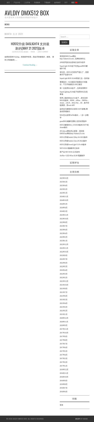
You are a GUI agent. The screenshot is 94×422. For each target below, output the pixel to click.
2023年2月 (63, 237)
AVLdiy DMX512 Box (27, 12)
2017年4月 (63, 355)
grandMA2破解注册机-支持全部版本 (73, 121)
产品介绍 (17, 2)
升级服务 (37, 2)
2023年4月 (63, 233)
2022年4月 (63, 270)
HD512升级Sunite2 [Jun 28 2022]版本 (73, 141)
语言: (74, 2)
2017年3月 (63, 358)
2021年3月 (63, 307)
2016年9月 (63, 381)
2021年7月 (63, 292)
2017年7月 (63, 344)
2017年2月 (63, 362)
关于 (66, 2)
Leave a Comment (43, 52)
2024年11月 (64, 197)
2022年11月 (64, 248)
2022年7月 (63, 259)
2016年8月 (63, 384)
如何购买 (57, 2)
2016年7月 (63, 388)
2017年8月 (63, 340)
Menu (7, 24)
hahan (33, 52)
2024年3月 (63, 211)
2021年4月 (63, 303)
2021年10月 (64, 285)
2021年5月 (63, 300)
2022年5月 (63, 266)
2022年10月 (64, 252)
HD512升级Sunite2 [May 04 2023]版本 (74, 137)
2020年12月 (64, 318)
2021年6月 (63, 296)
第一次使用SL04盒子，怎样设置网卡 (73, 88)
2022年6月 (63, 263)
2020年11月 (64, 322)
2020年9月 (63, 325)
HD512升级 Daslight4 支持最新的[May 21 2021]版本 (30, 45)
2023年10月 (64, 219)
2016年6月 (63, 392)
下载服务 (47, 2)
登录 (61, 405)
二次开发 (27, 2)
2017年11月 (64, 329)
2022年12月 (64, 244)
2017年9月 (63, 336)
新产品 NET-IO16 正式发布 (70, 152)
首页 (8, 2)
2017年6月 (63, 347)
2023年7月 (63, 226)
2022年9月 (63, 255)
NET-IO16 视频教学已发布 (69, 148)
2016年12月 (64, 369)
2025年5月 (63, 182)
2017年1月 (63, 366)
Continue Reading (30, 65)
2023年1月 (63, 241)
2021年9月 (63, 289)
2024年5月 (63, 204)
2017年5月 (63, 351)
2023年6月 (63, 230)
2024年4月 (63, 208)
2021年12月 (64, 281)
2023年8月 (63, 222)
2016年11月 (64, 373)
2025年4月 (63, 185)
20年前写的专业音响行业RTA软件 (72, 62)
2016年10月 (64, 377)
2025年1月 (63, 193)
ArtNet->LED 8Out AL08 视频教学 (72, 156)
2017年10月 (64, 333)
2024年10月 (64, 200)
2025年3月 (63, 189)
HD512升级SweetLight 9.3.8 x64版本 (73, 144)
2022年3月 (63, 274)
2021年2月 (63, 311)
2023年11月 (64, 215)
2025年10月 (64, 178)
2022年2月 (63, 277)
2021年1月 (63, 314)
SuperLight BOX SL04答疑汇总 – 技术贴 (74, 78)
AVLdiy (77, 419)
